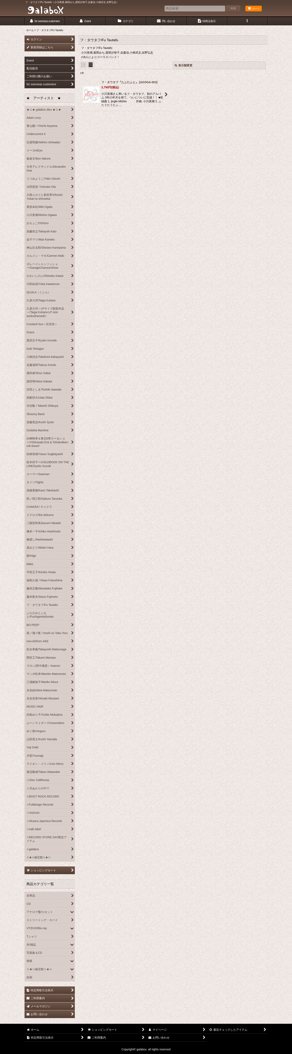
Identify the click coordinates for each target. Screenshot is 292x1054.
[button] (247, 21)
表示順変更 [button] (183, 65)
